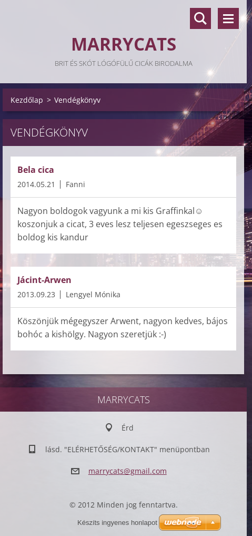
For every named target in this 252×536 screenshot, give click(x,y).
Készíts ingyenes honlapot (117, 523)
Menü (228, 18)
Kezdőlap (27, 100)
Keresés (200, 18)
